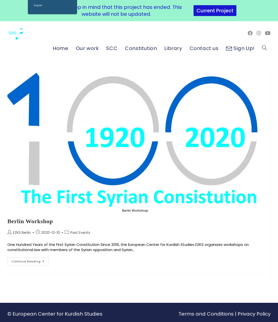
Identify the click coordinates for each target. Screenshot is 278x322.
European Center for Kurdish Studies (57, 313)
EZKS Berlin (22, 232)
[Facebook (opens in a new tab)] (250, 33)
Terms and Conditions (206, 313)
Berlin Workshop (30, 221)
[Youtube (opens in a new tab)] (268, 33)
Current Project (214, 10)
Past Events (80, 232)
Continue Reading (30, 260)
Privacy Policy (254, 313)
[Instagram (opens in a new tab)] (259, 33)
